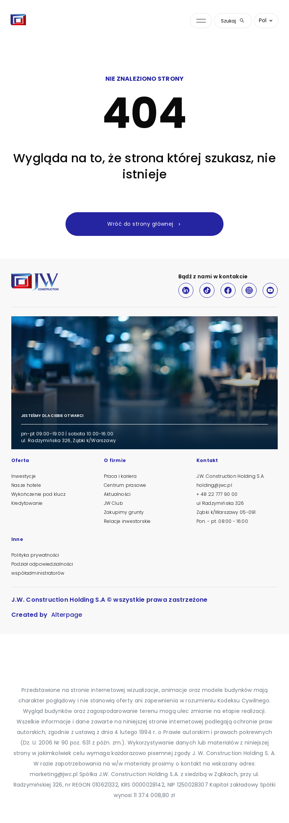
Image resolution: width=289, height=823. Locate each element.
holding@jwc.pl (214, 485)
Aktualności (117, 494)
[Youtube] (270, 290)
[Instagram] (249, 290)
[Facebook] (228, 290)
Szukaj (233, 21)
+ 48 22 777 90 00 (216, 494)
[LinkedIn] (185, 290)
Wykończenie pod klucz (38, 494)
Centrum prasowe (125, 485)
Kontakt (207, 461)
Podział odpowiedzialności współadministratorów (42, 568)
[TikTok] (206, 290)
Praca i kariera (120, 476)
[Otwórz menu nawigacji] (201, 21)
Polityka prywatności (35, 555)
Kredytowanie (27, 503)
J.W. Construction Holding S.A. (230, 476)
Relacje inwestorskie (127, 521)
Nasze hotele (26, 485)
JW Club (113, 503)
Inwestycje (23, 476)
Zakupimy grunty (124, 512)
